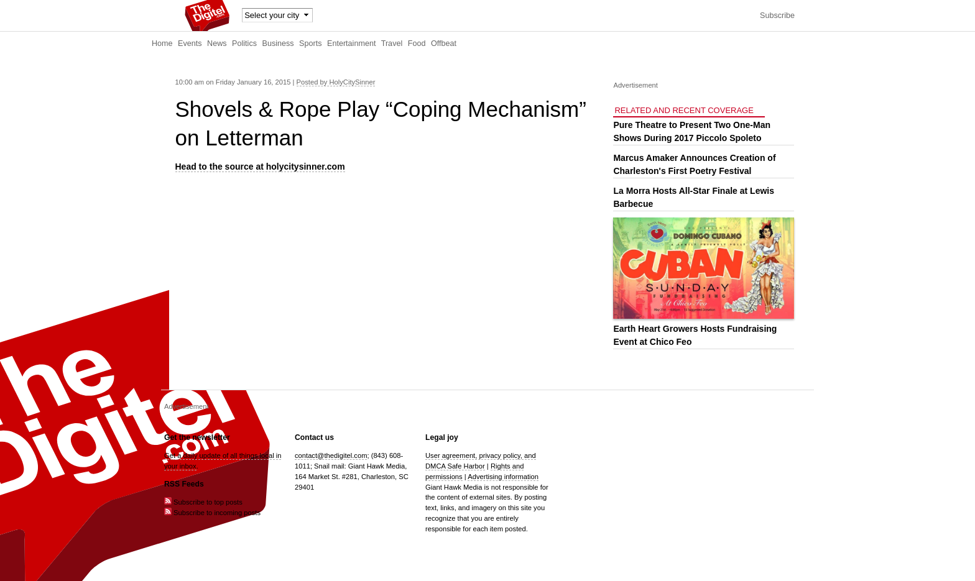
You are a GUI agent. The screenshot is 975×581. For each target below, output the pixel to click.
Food (417, 43)
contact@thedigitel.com (331, 455)
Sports (310, 43)
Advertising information (503, 476)
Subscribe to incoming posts (212, 512)
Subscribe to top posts (203, 502)
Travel (392, 43)
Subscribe (777, 15)
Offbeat (443, 43)
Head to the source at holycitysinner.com (260, 167)
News (217, 43)
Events (190, 43)
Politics (244, 43)
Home (162, 43)
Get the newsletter (197, 437)
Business (278, 43)
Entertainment (351, 43)
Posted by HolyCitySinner (336, 82)
